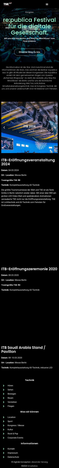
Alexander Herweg (39, 462)
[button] (47, 4)
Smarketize (33, 466)
